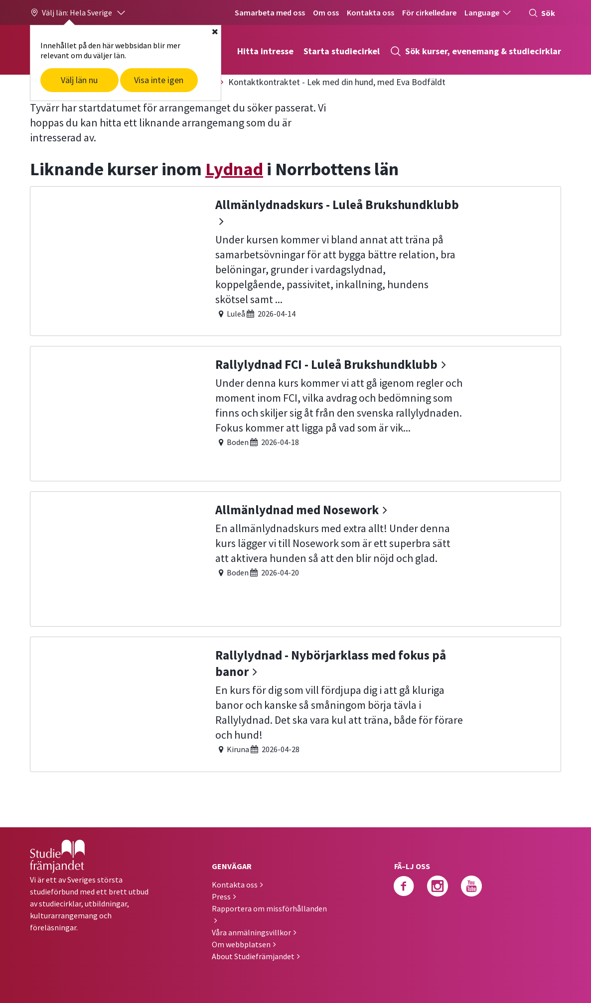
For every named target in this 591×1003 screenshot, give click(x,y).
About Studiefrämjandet (253, 956)
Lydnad (234, 169)
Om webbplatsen (241, 944)
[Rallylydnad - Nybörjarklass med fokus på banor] (295, 703)
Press (221, 896)
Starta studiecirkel (341, 51)
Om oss (326, 12)
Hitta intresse (265, 51)
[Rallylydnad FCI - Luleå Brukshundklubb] (295, 412)
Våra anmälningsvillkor (251, 932)
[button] (78, 12)
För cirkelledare (429, 12)
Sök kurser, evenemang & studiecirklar (475, 51)
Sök (541, 13)
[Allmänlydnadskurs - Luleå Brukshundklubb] (295, 260)
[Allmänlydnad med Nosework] (295, 558)
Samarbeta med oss (270, 12)
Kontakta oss (370, 12)
